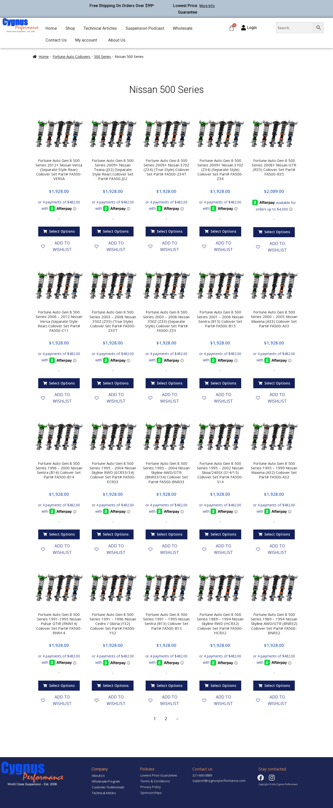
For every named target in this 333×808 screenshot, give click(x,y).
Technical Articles (100, 28)
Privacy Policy (150, 787)
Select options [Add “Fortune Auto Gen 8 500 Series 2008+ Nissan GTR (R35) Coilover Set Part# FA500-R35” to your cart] (277, 231)
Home (51, 28)
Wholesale (182, 28)
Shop (70, 28)
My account (86, 40)
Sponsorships (151, 792)
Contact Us (56, 40)
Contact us (202, 769)
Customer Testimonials (108, 787)
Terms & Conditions (155, 781)
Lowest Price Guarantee (158, 775)
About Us (117, 40)
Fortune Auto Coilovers (71, 56)
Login (252, 27)
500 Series (102, 56)
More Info (207, 6)
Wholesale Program (106, 781)
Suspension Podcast (145, 28)
